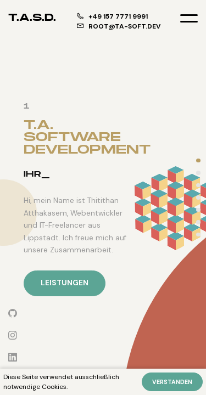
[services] (198, 173)
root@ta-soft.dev (118, 26)
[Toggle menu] (189, 18)
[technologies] (198, 210)
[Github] (12, 313)
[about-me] (198, 185)
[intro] (198, 160)
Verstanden (172, 382)
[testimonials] (198, 222)
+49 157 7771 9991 (112, 16)
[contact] (198, 234)
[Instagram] (12, 335)
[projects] (198, 197)
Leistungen (64, 282)
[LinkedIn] (12, 357)
